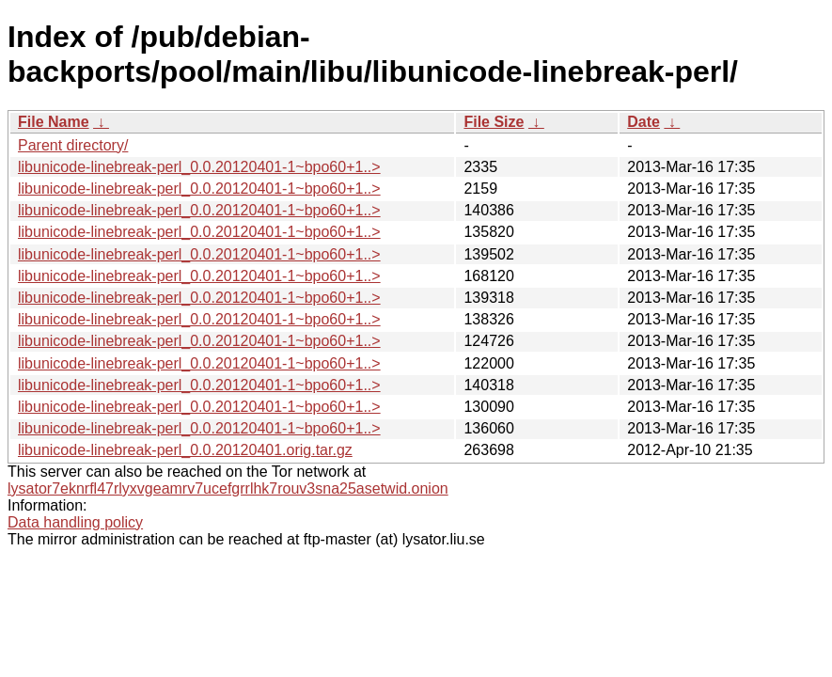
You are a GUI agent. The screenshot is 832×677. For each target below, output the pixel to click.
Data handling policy (75, 522)
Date (643, 122)
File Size (493, 122)
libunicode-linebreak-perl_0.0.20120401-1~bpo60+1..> (199, 167)
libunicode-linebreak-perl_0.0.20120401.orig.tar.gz (185, 450)
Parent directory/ (73, 145)
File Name (53, 122)
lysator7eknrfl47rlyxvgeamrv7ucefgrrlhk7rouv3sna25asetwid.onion (228, 488)
